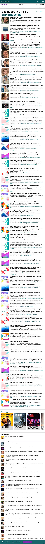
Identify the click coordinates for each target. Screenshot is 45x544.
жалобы (11, 66)
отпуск (21, 39)
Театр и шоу (21, 7)
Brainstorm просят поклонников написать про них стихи (24, 349)
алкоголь (35, 164)
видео (32, 39)
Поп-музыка (27, 406)
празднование (30, 90)
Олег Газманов (23, 405)
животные (22, 298)
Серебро (22, 272)
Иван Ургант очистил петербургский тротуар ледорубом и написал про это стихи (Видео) (25, 152)
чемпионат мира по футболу (22, 223)
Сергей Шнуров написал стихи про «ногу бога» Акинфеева (25, 218)
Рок (36, 353)
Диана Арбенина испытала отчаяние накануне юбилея (24, 109)
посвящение (29, 105)
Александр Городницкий (32, 396)
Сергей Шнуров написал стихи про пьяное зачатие (23, 160)
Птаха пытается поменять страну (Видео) (20, 251)
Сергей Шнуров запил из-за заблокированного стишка (24, 135)
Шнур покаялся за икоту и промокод (19, 341)
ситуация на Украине (24, 321)
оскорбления (37, 56)
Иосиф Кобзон (30, 405)
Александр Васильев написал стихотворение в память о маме (26, 358)
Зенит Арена (40, 298)
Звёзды (3, 7)
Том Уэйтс (22, 385)
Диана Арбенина (26, 39)
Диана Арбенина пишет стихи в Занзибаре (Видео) (23, 34)
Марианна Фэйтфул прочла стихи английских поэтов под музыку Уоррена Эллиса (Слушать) (24, 26)
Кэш (23, 378)
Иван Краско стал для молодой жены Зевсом (21, 366)
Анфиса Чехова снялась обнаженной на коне (21, 93)
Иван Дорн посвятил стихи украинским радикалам (23, 317)
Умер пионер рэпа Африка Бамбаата (5, 427)
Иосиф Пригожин (23, 47)
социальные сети (23, 281)
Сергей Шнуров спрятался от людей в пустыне (22, 168)
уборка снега (37, 157)
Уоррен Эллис (12, 32)
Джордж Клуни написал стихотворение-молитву (22, 284)
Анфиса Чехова (28, 97)
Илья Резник (15, 406)
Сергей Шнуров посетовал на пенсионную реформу (23, 234)
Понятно (27, 542)
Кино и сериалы (40, 4)
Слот (21, 378)
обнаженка (22, 97)
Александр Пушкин (27, 330)
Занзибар (12, 40)
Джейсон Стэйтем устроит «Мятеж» (19, 427)
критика (32, 272)
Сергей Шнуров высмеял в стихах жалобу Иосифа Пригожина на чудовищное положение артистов (26, 60)
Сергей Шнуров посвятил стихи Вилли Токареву (22, 101)
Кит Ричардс (39, 385)
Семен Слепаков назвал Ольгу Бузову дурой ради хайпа (24, 259)
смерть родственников (27, 362)
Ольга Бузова (23, 263)
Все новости (4, 4)
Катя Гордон (40, 272)
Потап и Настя (23, 247)
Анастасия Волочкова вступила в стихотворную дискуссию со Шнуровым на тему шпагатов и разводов (26, 177)
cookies (20, 541)
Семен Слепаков (30, 21)
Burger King (36, 346)
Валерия (35, 405)
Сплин (21, 362)
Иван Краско (36, 370)
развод (21, 232)
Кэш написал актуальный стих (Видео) (20, 374)
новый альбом (32, 31)
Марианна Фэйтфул (24, 31)
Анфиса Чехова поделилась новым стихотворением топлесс (25, 126)
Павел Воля (22, 74)
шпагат (11, 183)
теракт (35, 378)
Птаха (31, 255)
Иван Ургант (22, 157)
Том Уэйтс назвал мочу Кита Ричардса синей (21, 382)
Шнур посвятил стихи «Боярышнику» (19, 333)
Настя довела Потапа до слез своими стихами (22, 242)
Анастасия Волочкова (24, 182)
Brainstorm (32, 353)
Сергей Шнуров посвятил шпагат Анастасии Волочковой (24, 185)
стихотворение (11, 14)
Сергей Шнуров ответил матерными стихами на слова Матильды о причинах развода (24, 227)
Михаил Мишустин (37, 82)
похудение (36, 21)
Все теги (38, 11)
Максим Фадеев (27, 272)
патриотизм (28, 287)
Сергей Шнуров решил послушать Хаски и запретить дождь (25, 193)
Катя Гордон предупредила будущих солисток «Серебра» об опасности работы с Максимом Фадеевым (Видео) (25, 268)
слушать (18, 32)
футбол (21, 314)
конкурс (21, 353)
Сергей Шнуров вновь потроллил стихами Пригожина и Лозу (25, 42)
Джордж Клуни (23, 287)
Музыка (21, 4)
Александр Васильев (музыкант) (16, 363)
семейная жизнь (30, 370)
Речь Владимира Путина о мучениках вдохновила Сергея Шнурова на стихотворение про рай (25, 210)
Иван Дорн (31, 321)
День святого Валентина (25, 148)
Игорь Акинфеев (23, 222)
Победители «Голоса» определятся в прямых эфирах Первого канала (33, 427)
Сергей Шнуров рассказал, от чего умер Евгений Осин (24, 201)
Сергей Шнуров (31, 47)
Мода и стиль (40, 6)
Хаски (35, 198)
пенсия (35, 239)
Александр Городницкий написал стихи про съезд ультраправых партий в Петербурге (23, 391)
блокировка (22, 139)
